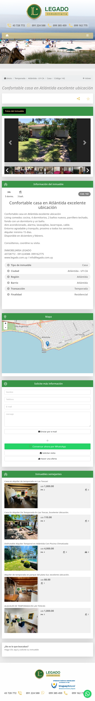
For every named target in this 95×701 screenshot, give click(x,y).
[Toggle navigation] (87, 35)
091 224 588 (39, 25)
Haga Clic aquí (11, 649)
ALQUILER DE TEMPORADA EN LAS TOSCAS (24, 606)
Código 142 (59, 78)
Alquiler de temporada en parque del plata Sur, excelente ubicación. (36, 574)
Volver (87, 78)
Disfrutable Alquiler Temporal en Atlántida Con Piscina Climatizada (36, 543)
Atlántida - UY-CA (36, 78)
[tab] (14, 111)
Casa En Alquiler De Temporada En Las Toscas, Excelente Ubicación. (36, 512)
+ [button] (5, 324)
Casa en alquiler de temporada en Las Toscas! (26, 481)
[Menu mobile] (7, 35)
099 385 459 (59, 25)
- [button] (6, 328)
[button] (10, 142)
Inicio (8, 78)
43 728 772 (19, 25)
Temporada (20, 78)
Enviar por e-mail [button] (47, 431)
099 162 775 (81, 25)
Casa (49, 78)
